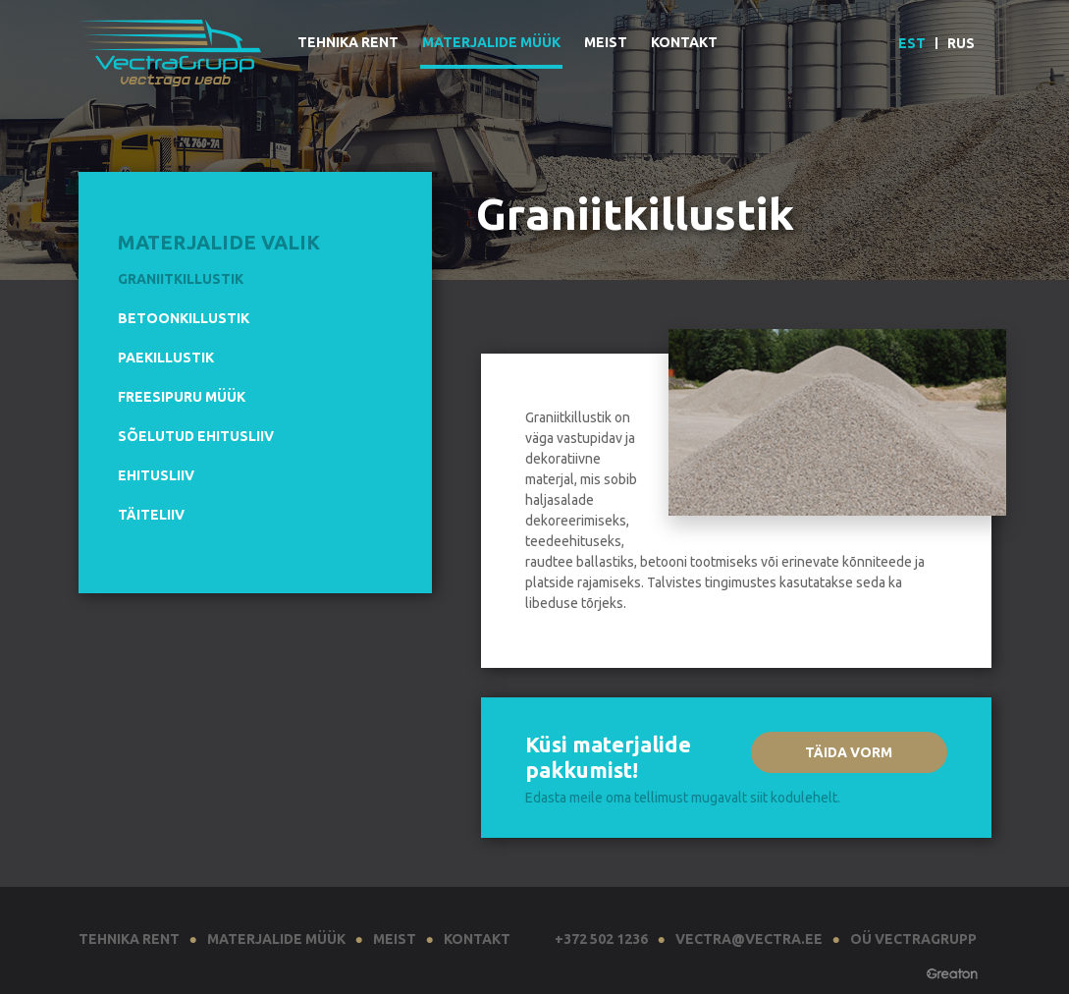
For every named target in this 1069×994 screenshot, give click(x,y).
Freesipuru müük (181, 397)
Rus (961, 43)
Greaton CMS (952, 975)
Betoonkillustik (183, 318)
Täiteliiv (151, 515)
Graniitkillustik (180, 279)
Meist (605, 42)
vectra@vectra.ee (749, 939)
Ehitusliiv (156, 475)
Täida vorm (848, 752)
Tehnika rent (348, 42)
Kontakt (684, 42)
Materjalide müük (491, 42)
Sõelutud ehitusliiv (196, 436)
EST (912, 43)
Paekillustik (166, 357)
